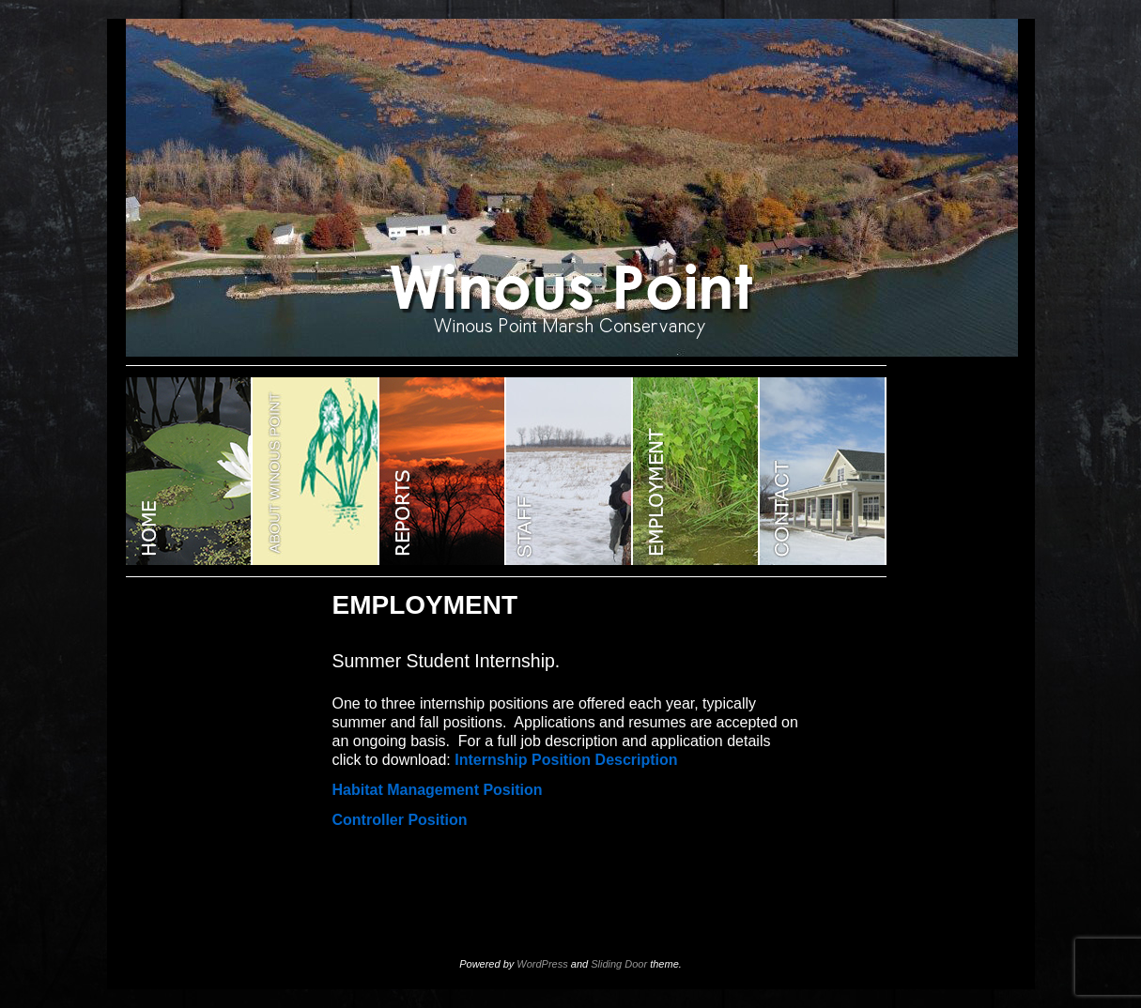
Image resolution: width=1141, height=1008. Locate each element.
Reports (442, 471)
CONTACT (823, 471)
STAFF (569, 471)
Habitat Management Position (437, 790)
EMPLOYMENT (696, 471)
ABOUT (316, 471)
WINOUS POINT (189, 471)
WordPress (542, 964)
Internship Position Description (566, 760)
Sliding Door (619, 964)
